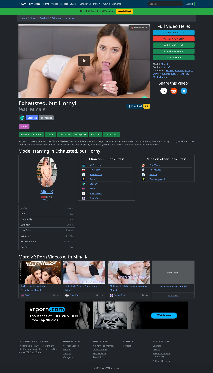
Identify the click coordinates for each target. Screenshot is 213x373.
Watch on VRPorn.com (173, 32)
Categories (85, 3)
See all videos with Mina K (173, 285)
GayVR (106, 3)
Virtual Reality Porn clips (37, 349)
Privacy (156, 349)
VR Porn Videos (71, 345)
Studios (74, 3)
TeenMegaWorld (158, 179)
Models (64, 3)
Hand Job (183, 73)
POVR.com (95, 169)
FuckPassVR (96, 193)
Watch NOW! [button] (124, 11)
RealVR (93, 179)
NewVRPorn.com (29, 4)
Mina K (164, 64)
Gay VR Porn (99, 353)
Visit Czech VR (174, 57)
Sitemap (157, 345)
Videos (54, 3)
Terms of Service (161, 353)
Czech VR (32, 117)
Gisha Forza (27, 290)
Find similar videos (173, 51)
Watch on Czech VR (174, 45)
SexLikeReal (96, 174)
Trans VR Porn (100, 349)
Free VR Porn (99, 357)
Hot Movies (155, 169)
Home (46, 3)
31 (71, 213)
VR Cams (116, 3)
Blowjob (170, 70)
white (70, 224)
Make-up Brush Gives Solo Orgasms (128, 285)
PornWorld (155, 165)
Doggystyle (172, 73)
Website (46, 117)
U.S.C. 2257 (158, 357)
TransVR (97, 3)
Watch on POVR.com (173, 38)
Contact (127, 345)
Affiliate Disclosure (162, 361)
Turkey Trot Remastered (33, 285)
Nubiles (153, 174)
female (69, 207)
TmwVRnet (95, 198)
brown (69, 230)
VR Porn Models (34, 352)
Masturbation (160, 77)
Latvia (70, 219)
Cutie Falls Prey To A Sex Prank (81, 285)
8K (146, 106)
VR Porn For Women (103, 345)
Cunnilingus (159, 73)
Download (135, 106)
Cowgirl (189, 70)
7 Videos (46, 200)
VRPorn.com (96, 165)
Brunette (179, 70)
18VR (92, 188)
